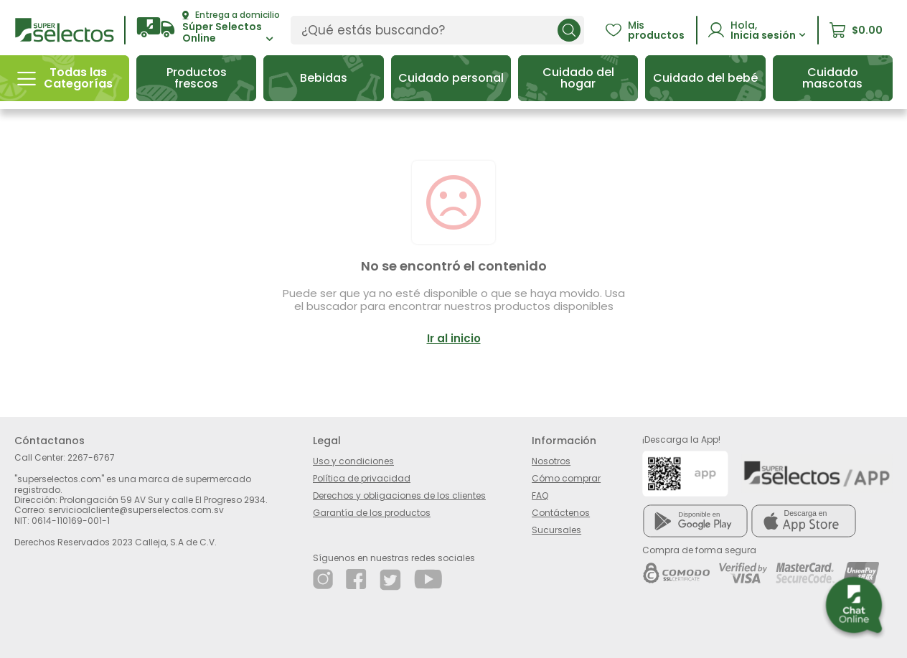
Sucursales (556, 530)
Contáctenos (561, 513)
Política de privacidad (361, 478)
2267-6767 (91, 457)
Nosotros (551, 461)
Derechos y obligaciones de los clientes (399, 495)
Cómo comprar (566, 478)
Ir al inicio (454, 338)
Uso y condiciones (353, 461)
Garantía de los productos (372, 513)
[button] (208, 27)
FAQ (540, 495)
